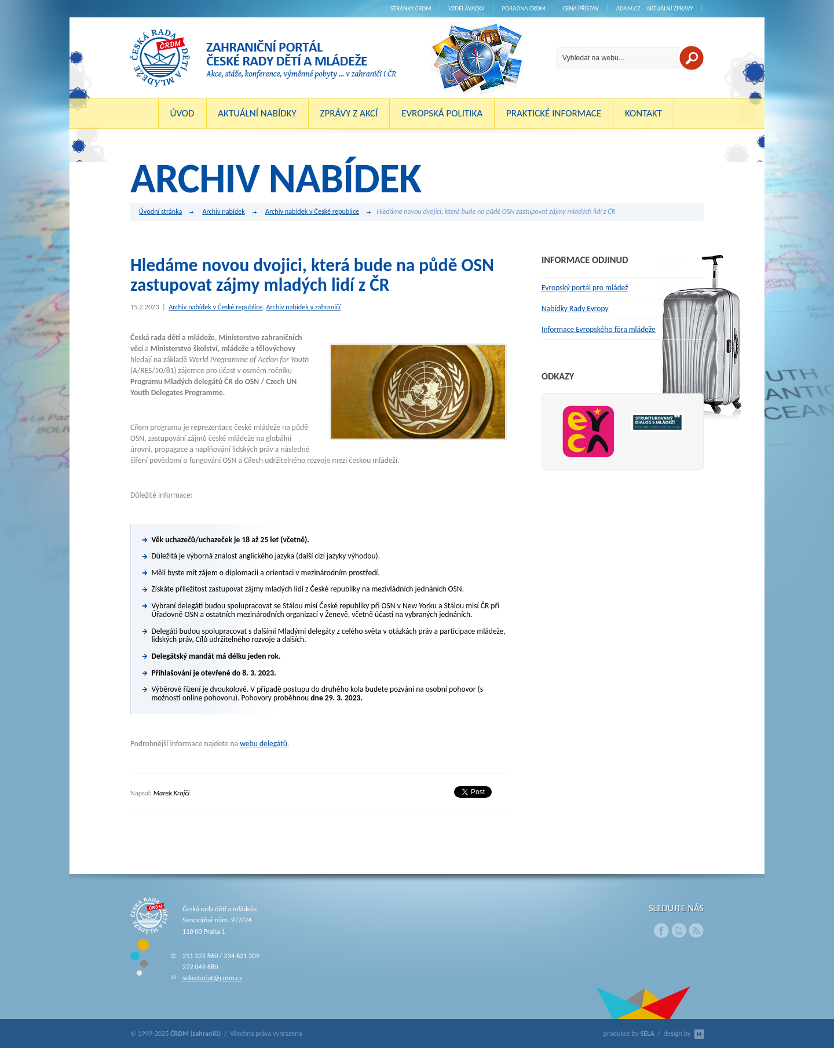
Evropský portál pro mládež (585, 288)
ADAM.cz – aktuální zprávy (654, 8)
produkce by (628, 1033)
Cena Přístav (580, 8)
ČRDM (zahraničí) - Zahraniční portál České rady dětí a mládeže (263, 58)
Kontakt (643, 113)
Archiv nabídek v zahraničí (303, 306)
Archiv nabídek (229, 212)
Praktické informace (553, 113)
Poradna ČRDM (523, 8)
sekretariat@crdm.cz (212, 977)
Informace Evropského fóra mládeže (599, 329)
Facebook (661, 930)
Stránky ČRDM (410, 8)
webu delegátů (263, 743)
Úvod (182, 113)
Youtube (678, 930)
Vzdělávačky (466, 8)
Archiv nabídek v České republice (318, 212)
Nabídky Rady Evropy (575, 308)
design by (684, 1033)
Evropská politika (441, 113)
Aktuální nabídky (257, 113)
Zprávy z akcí (349, 113)
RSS (696, 930)
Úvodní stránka (166, 212)
